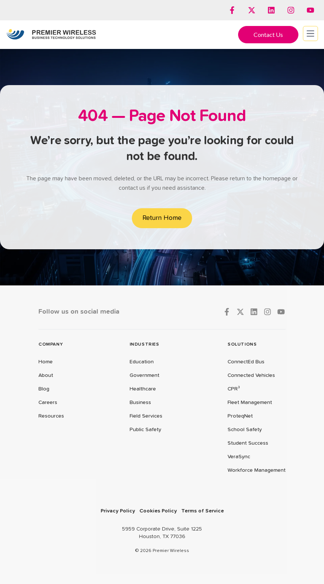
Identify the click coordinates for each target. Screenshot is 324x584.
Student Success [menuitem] (248, 443)
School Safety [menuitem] (245, 429)
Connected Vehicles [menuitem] (251, 375)
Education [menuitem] (142, 361)
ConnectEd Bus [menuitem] (246, 361)
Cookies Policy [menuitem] (158, 511)
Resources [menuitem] (51, 416)
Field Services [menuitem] (146, 416)
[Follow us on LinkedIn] (271, 10)
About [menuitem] (45, 375)
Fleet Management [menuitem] (250, 402)
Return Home (162, 218)
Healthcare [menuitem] (143, 389)
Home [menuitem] (45, 361)
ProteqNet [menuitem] (240, 416)
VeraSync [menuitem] (239, 456)
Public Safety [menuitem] (145, 429)
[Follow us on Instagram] (290, 10)
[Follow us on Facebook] (232, 10)
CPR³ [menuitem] (234, 389)
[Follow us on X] (251, 10)
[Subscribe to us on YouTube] (310, 10)
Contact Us (268, 34)
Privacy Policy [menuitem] (118, 511)
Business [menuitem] (140, 402)
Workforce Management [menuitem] (257, 470)
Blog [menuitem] (43, 389)
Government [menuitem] (144, 375)
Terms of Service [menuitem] (202, 511)
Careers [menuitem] (47, 402)
